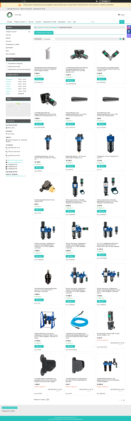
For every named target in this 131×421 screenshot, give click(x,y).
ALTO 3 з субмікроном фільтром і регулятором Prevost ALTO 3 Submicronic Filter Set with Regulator (108, 245)
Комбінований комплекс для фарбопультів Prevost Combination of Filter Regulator (108, 380)
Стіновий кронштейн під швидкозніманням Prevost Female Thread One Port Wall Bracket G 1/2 (45, 114)
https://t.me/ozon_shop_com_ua (15, 176)
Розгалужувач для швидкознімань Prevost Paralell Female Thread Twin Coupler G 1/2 (108, 69)
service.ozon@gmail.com (15, 162)
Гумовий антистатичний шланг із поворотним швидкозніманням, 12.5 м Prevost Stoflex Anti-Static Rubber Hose (77, 336)
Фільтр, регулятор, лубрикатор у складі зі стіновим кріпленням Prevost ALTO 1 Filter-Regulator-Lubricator (76, 246)
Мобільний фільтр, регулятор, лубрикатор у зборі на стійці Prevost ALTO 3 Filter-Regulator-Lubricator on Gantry (46, 336)
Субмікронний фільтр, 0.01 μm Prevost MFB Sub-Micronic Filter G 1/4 (45, 158)
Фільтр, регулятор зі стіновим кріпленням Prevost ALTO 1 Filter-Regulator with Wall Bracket (107, 201)
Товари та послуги (42, 27)
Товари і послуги (19, 22)
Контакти (38, 22)
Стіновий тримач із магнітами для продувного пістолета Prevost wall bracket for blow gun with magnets (45, 380)
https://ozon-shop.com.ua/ (15, 160)
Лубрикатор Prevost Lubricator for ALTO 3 (107, 157)
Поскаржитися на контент (61, 419)
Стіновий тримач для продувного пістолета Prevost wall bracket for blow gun (76, 380)
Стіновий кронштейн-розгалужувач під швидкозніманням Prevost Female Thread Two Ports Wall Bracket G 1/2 (77, 70)
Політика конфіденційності (76, 419)
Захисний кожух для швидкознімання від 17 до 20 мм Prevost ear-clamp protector (76, 114)
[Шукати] (121, 22)
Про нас (31, 22)
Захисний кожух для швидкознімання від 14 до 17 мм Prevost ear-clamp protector (107, 114)
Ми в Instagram (10, 54)
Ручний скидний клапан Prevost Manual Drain (44, 200)
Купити (40, 79)
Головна (9, 22)
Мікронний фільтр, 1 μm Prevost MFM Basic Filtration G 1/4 (76, 157)
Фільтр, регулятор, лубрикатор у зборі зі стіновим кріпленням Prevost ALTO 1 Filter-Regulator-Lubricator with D (108, 291)
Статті (69, 22)
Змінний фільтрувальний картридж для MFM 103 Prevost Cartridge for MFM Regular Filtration (45, 69)
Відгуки (8, 38)
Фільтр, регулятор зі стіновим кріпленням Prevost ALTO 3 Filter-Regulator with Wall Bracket (76, 201)
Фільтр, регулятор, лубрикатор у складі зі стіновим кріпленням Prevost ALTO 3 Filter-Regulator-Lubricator (44, 246)
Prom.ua (74, 417)
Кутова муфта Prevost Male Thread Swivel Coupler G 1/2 (108, 334)
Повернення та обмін (49, 22)
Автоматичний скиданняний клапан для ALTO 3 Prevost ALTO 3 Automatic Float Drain (45, 290)
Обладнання (53, 27)
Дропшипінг (61, 22)
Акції (74, 22)
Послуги (8, 41)
